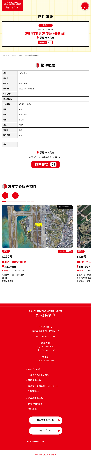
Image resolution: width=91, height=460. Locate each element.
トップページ (5, 55)
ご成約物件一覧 (35, 398)
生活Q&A (34, 390)
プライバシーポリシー (35, 441)
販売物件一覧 (34, 380)
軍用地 (14, 55)
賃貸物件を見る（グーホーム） (42, 385)
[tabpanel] (37, 245)
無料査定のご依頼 (45, 420)
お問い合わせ (45, 430)
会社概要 (32, 409)
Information (35, 403)
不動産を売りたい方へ (38, 375)
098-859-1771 (48, 336)
